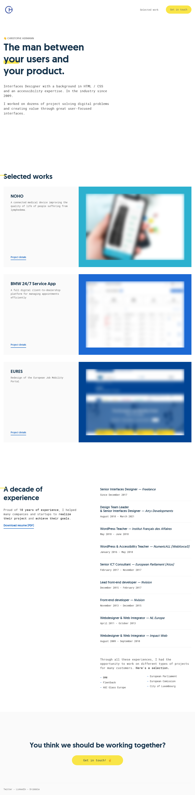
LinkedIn (21, 789)
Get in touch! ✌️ (97, 760)
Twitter (8, 789)
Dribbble (35, 789)
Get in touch (178, 9)
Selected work (149, 9)
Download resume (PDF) (19, 525)
